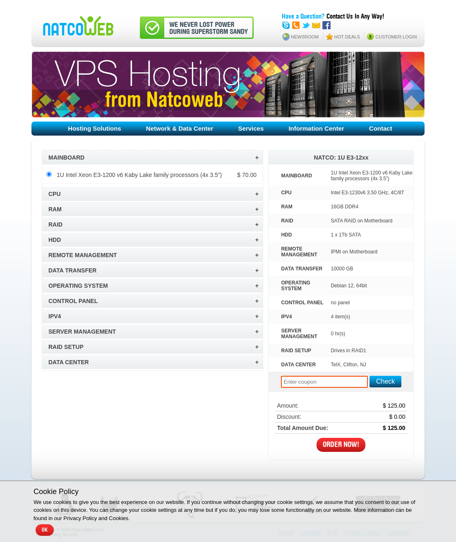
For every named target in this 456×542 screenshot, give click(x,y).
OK (45, 530)
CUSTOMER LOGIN (396, 36)
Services (251, 128)
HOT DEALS (347, 36)
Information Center (316, 128)
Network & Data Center (180, 128)
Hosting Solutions (94, 128)
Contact (380, 128)
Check (385, 381)
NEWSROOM (305, 36)
